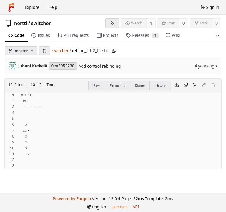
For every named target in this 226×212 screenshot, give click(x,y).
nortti (20, 23)
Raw (96, 85)
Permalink (117, 85)
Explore (32, 7)
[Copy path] (114, 51)
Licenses (119, 206)
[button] (44, 50)
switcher (41, 23)
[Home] (11, 7)
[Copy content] (185, 85)
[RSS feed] (112, 23)
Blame (140, 85)
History (160, 85)
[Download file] (176, 85)
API (135, 206)
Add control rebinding (100, 66)
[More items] (216, 35)
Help (52, 7)
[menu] (96, 207)
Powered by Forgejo (72, 198)
